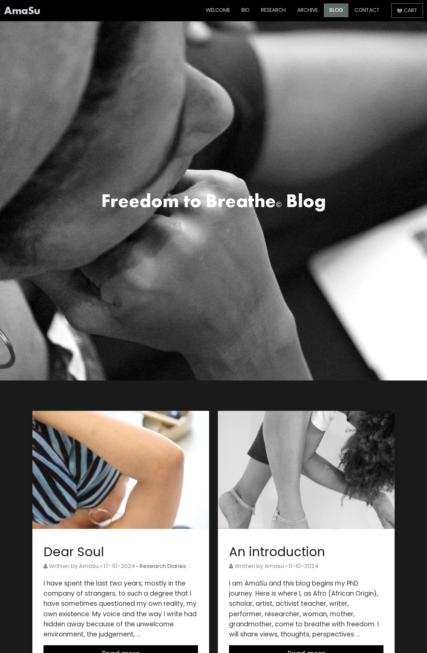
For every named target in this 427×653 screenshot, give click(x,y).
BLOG (336, 9)
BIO (245, 9)
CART (407, 10)
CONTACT (366, 9)
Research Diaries (163, 566)
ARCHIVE (307, 9)
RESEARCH (273, 9)
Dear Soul (74, 552)
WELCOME (218, 9)
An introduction (277, 552)
